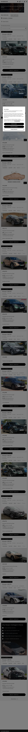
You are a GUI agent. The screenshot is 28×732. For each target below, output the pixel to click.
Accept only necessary (14, 126)
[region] (14, 119)
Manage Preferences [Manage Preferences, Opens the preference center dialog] (14, 129)
